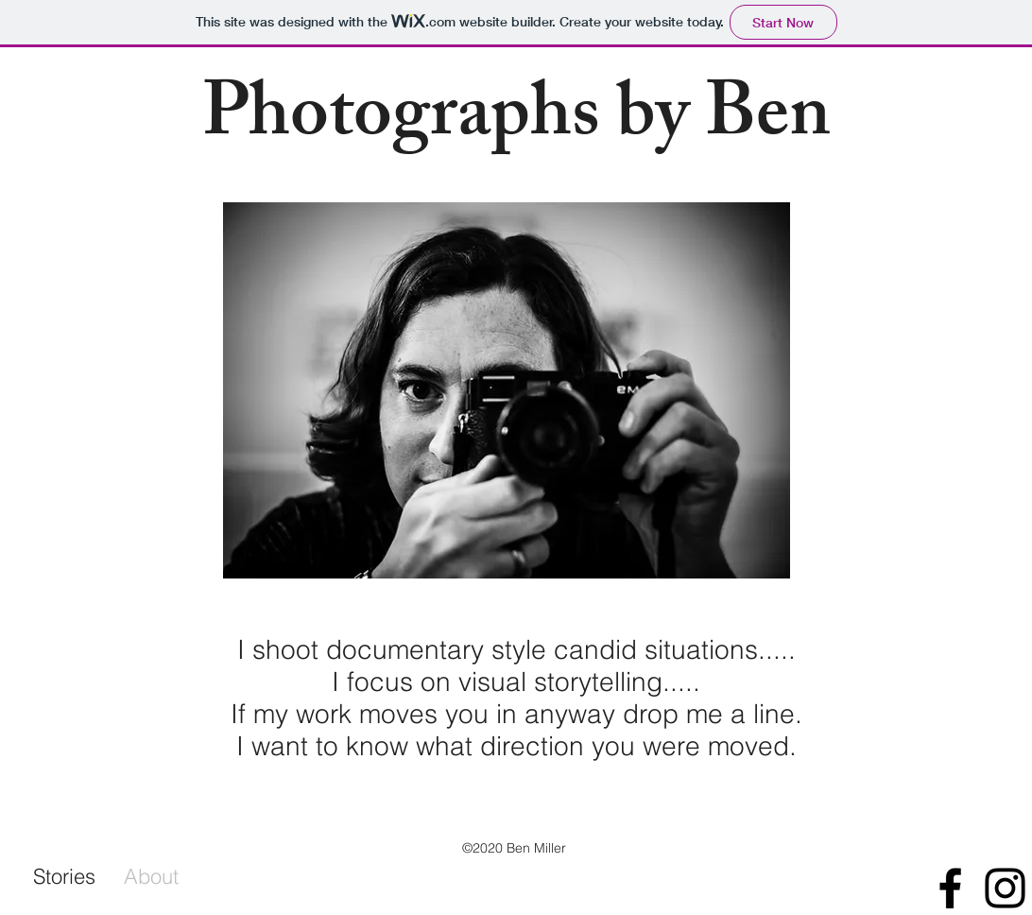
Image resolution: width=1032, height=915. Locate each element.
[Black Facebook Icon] (950, 888)
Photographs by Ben (516, 121)
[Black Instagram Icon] (1005, 888)
